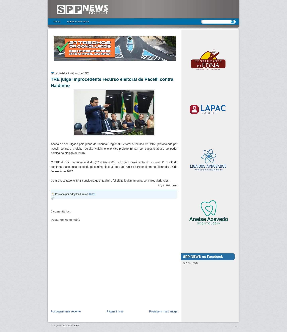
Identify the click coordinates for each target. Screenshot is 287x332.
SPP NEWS (73, 325)
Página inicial (115, 311)
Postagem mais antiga (163, 311)
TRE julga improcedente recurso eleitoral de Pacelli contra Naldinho (112, 82)
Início (56, 21)
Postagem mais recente (66, 311)
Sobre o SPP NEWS (78, 21)
